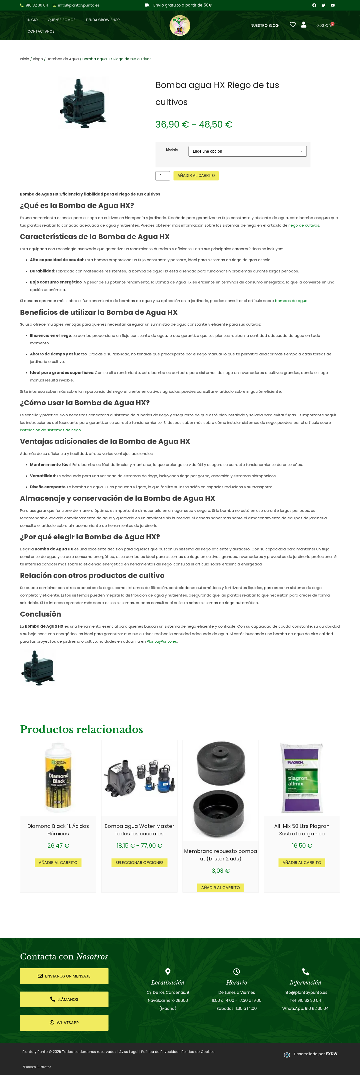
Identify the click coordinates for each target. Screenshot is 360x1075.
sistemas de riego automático (229, 603)
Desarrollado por (316, 1054)
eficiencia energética (242, 564)
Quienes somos (62, 19)
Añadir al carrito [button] (58, 863)
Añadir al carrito (196, 175)
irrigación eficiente (263, 391)
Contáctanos (41, 31)
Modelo (172, 149)
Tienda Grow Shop (103, 19)
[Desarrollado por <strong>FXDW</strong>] (287, 1055)
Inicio (33, 19)
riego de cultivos (303, 225)
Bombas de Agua (63, 59)
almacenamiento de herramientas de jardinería (113, 525)
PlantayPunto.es (162, 641)
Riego (38, 59)
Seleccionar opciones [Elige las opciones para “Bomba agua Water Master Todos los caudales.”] (140, 863)
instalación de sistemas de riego (50, 430)
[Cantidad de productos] (163, 176)
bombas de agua (291, 301)
